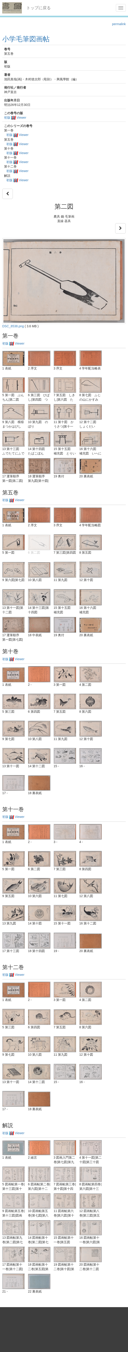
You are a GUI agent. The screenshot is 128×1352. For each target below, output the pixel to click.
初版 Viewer (15, 117)
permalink (119, 24)
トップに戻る (38, 8)
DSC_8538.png (13, 326)
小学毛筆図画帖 (26, 39)
